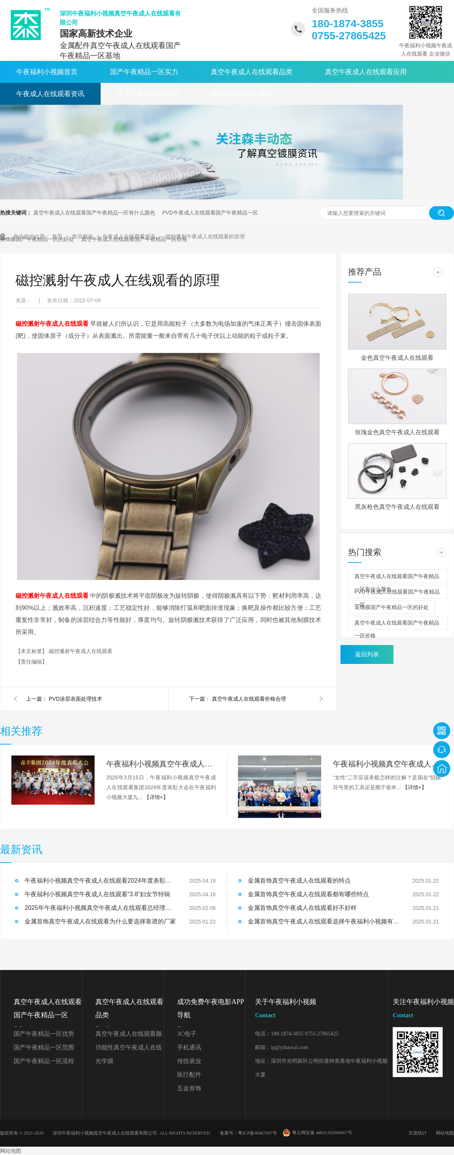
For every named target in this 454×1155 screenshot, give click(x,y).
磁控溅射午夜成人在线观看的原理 (205, 236)
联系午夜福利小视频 (241, 94)
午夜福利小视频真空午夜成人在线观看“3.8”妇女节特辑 (388, 764)
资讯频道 (83, 236)
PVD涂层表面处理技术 (75, 699)
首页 (58, 236)
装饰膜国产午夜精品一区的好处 (391, 607)
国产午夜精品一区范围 (44, 1047)
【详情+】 (156, 797)
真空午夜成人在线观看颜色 (128, 1036)
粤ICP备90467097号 (257, 1133)
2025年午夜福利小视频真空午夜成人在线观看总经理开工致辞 (100, 908)
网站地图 (445, 1133)
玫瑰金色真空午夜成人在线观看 (397, 432)
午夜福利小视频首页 (47, 72)
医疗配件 (189, 1074)
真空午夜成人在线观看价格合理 (249, 699)
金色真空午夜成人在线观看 (397, 357)
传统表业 (189, 1061)
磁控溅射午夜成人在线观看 (80, 651)
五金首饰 (189, 1088)
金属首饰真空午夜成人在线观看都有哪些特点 (308, 894)
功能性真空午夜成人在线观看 (128, 1049)
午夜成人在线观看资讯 (50, 94)
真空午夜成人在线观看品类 (251, 72)
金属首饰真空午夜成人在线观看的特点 (299, 880)
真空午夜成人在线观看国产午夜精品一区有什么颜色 (94, 213)
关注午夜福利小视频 (423, 1010)
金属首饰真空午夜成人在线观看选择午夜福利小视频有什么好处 (323, 921)
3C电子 (186, 1034)
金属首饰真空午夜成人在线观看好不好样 (302, 908)
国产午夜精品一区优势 (44, 1034)
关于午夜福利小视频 (147, 94)
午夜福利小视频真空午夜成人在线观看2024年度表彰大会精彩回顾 (161, 764)
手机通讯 (189, 1047)
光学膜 (104, 1061)
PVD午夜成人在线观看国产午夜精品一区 (210, 213)
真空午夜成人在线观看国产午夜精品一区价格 (396, 625)
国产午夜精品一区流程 (44, 1061)
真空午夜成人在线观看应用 (366, 72)
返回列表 (367, 654)
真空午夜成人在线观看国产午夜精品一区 (48, 1016)
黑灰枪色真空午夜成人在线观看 (397, 507)
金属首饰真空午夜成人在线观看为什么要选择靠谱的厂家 (100, 921)
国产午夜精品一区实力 (144, 72)
